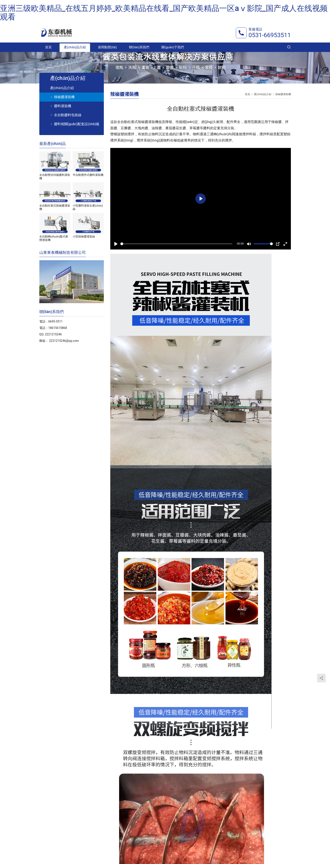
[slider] (176, 244)
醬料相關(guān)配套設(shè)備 (76, 124)
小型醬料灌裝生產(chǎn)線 (88, 207)
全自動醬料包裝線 (67, 115)
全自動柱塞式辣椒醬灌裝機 (54, 207)
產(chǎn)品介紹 (75, 47)
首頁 (48, 47)
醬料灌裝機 (62, 106)
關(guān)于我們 (172, 47)
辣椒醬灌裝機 (64, 97)
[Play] (115, 243)
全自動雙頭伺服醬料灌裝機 (54, 176)
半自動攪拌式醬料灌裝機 (88, 174)
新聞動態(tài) (107, 47)
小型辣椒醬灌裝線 (84, 236)
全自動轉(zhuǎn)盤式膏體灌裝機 (53, 238)
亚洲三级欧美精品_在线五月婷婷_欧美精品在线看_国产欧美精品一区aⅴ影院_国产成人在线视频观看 (164, 12)
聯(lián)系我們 (139, 47)
